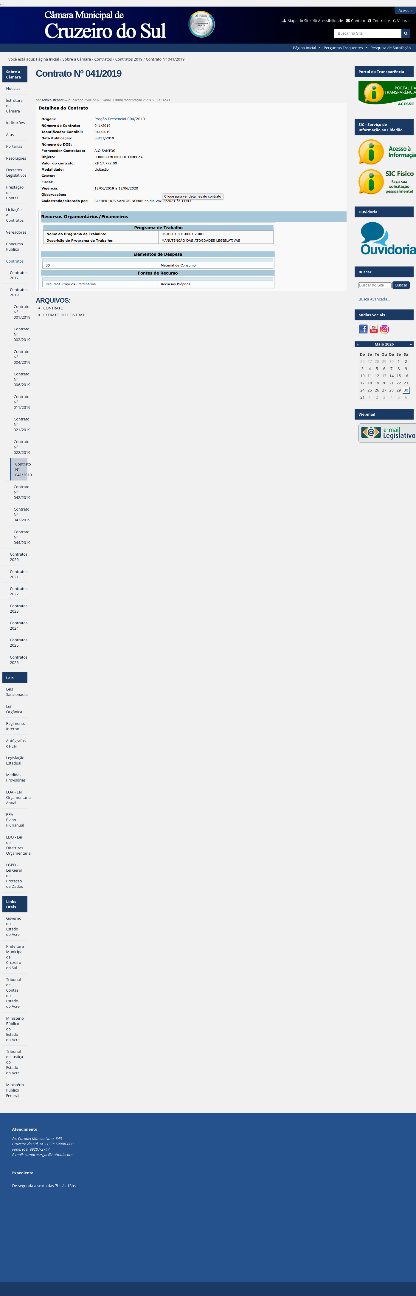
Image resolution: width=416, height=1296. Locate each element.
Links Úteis (11, 904)
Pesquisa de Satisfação (390, 47)
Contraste (381, 20)
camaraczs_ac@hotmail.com (49, 1154)
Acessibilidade (330, 20)
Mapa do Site (299, 20)
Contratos (103, 59)
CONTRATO (53, 308)
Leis (9, 677)
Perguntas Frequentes (343, 47)
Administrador (52, 100)
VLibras (403, 20)
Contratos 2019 (128, 59)
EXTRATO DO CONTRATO (65, 315)
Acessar (405, 10)
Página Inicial (304, 47)
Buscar (365, 272)
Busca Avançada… (374, 299)
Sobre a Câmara (77, 59)
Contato (358, 20)
